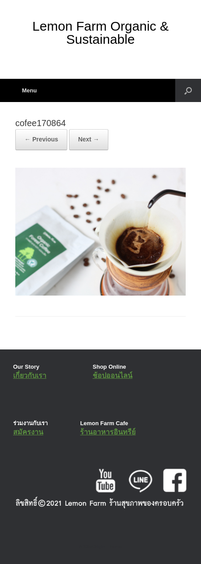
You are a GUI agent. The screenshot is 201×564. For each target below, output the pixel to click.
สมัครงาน (28, 432)
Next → (88, 139)
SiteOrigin (94, 546)
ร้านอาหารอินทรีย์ (107, 432)
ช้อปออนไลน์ (112, 375)
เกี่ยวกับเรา (29, 375)
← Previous (41, 139)
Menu (26, 90)
